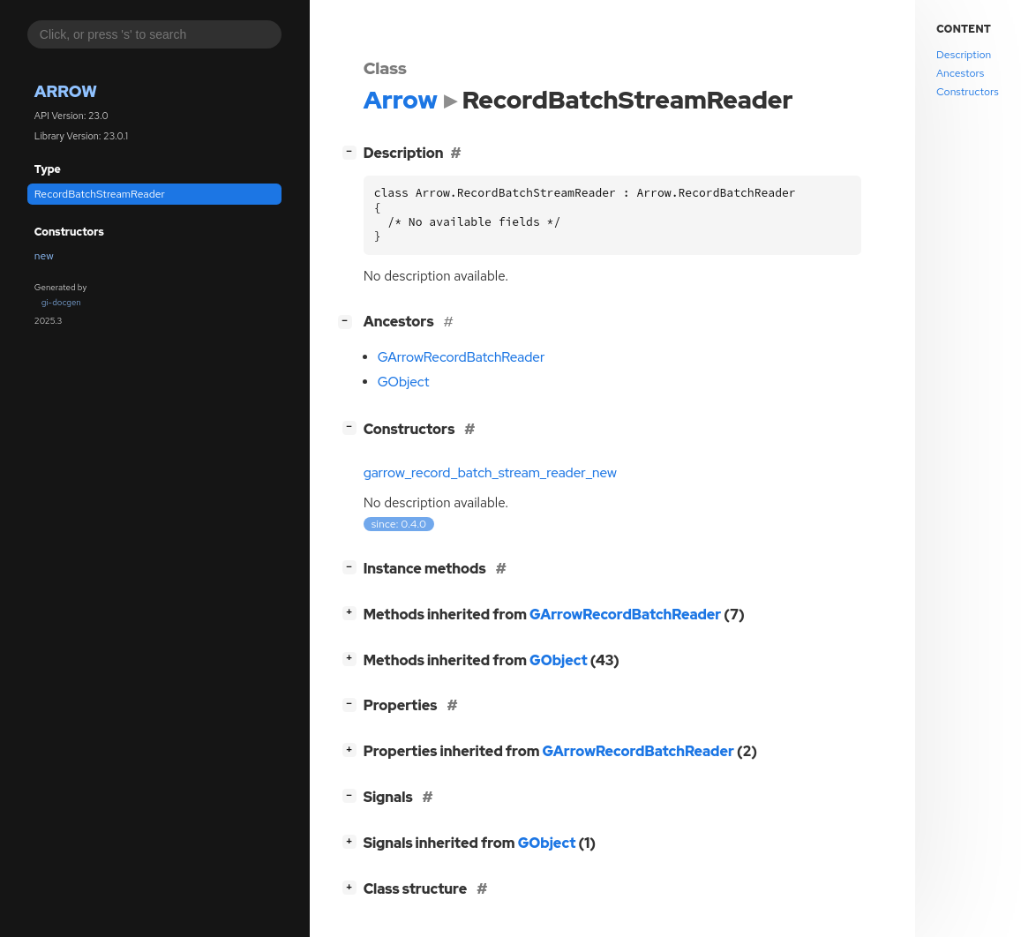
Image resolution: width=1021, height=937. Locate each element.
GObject (404, 382)
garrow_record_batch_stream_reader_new (490, 473)
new (44, 256)
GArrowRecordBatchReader (461, 357)
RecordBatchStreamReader (99, 194)
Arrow (65, 91)
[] (353, 151)
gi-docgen (61, 302)
